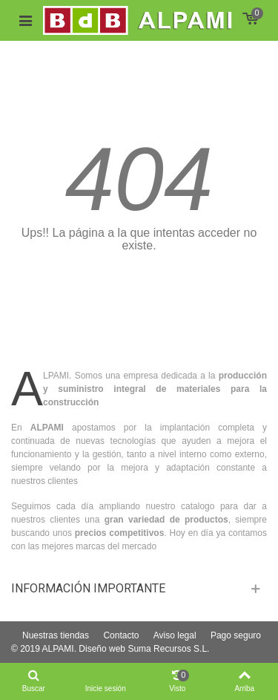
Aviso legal (174, 635)
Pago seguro (236, 635)
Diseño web (102, 649)
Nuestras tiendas (55, 635)
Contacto (121, 635)
